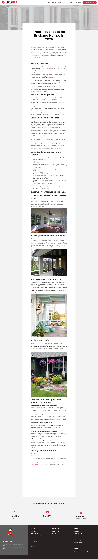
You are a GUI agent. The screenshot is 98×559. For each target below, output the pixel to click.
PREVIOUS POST (31, 494)
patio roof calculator (54, 462)
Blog (65, 2)
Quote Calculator (89, 2)
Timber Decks (55, 531)
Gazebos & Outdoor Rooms (59, 538)
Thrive (10, 557)
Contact (70, 2)
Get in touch (34, 464)
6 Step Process (77, 535)
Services (54, 2)
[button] (49, 153)
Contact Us (76, 531)
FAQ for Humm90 (78, 533)
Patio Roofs (55, 533)
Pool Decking (55, 535)
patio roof (49, 68)
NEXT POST (68, 494)
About (48, 2)
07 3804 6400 (34, 533)
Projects (60, 2)
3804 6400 (78, 2)
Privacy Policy (77, 540)
